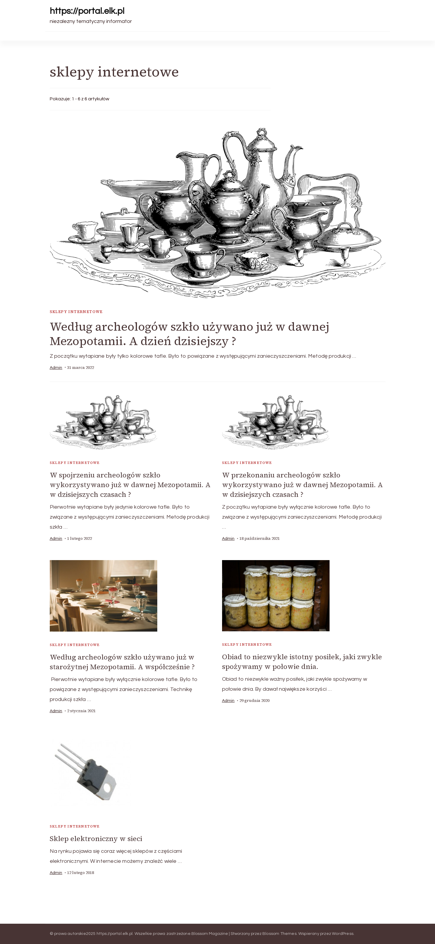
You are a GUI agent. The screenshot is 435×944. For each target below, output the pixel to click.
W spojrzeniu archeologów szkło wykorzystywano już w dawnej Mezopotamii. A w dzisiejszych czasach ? (130, 484)
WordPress (342, 934)
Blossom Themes (279, 934)
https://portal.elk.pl (87, 11)
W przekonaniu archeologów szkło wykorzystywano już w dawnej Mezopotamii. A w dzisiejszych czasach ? (302, 484)
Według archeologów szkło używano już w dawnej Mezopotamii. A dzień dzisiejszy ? (189, 334)
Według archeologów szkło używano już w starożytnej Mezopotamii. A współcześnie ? (122, 662)
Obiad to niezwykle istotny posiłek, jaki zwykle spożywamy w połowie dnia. (302, 661)
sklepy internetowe (76, 311)
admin (56, 368)
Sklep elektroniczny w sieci (96, 838)
